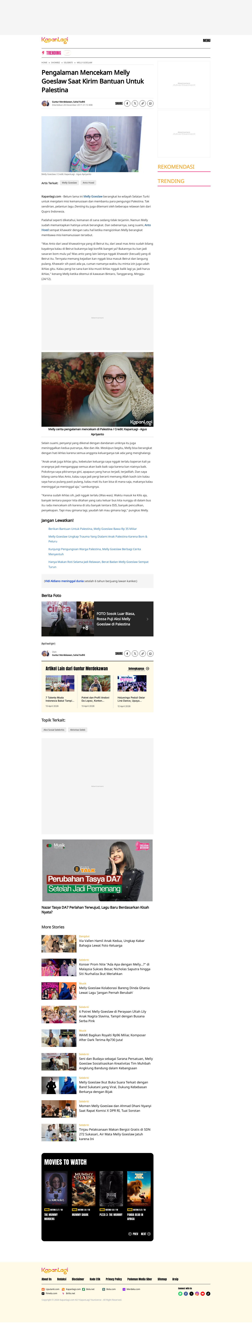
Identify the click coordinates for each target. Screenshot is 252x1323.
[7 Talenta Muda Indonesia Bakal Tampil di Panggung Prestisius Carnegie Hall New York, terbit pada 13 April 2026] (60, 691)
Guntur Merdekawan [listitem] (62, 101)
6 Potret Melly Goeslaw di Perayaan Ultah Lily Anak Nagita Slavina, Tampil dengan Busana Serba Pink (112, 1016)
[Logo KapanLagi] (55, 40)
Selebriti (68, 62)
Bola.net (88, 1289)
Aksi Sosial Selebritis (54, 729)
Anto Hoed (88, 182)
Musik (82, 983)
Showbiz (55, 62)
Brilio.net (68, 1293)
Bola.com (108, 1289)
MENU (206, 40)
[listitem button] (142, 103)
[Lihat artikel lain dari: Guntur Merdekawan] (138, 668)
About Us (47, 1279)
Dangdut (84, 936)
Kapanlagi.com (71, 1289)
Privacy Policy (114, 1279)
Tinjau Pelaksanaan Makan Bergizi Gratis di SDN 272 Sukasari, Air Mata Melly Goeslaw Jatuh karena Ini (114, 1134)
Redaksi (61, 1279)
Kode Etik (95, 1279)
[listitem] (67, 52)
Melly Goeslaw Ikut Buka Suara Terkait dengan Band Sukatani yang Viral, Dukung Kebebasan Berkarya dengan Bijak (113, 1087)
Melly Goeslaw (84, 62)
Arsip (175, 1279)
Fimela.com (49, 1293)
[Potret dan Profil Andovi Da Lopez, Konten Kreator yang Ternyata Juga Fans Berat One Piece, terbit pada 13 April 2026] (96, 691)
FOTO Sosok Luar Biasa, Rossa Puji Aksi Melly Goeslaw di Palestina (116, 618)
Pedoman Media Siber (139, 1279)
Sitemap (162, 1279)
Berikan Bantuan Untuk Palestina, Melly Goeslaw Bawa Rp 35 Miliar (92, 529)
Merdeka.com (131, 1289)
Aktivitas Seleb (77, 729)
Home (44, 62)
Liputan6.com (50, 1289)
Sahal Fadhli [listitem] (79, 101)
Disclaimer (78, 1279)
